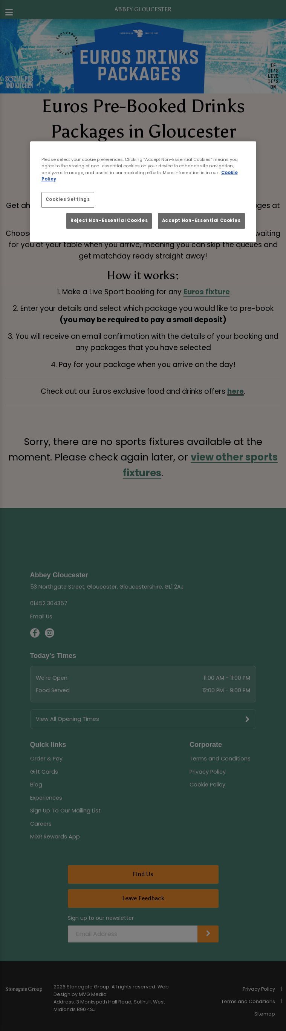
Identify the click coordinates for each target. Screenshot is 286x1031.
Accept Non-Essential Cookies (201, 220)
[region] (143, 192)
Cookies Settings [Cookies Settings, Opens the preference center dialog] (68, 199)
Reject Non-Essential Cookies (109, 220)
